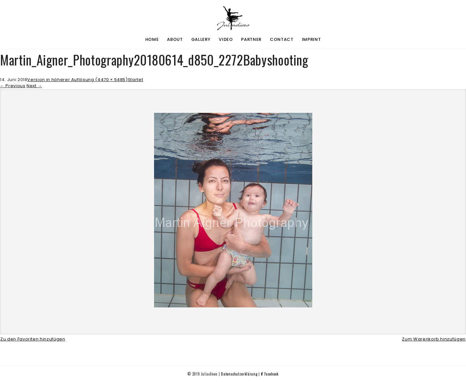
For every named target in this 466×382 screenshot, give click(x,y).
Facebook (270, 373)
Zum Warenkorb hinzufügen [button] (434, 339)
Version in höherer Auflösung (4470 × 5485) (77, 80)
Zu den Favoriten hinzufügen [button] (32, 339)
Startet (135, 80)
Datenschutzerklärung (239, 373)
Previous (13, 86)
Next (34, 86)
